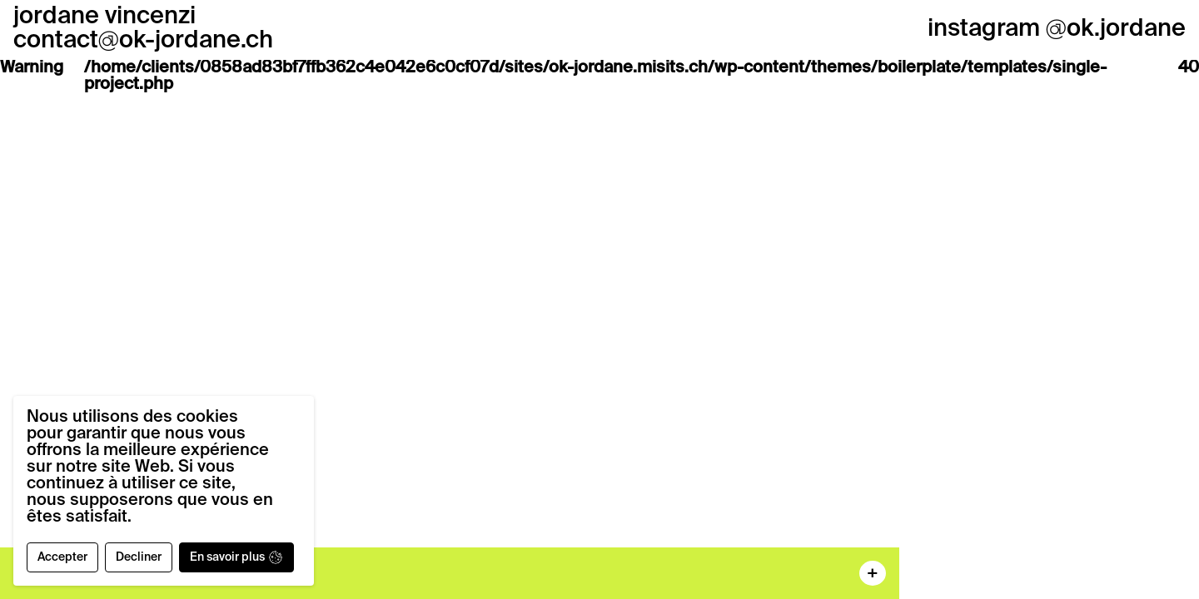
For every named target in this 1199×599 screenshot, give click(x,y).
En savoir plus (236, 557)
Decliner (139, 557)
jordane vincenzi (104, 17)
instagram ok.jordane (1057, 29)
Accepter (62, 557)
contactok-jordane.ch (143, 41)
